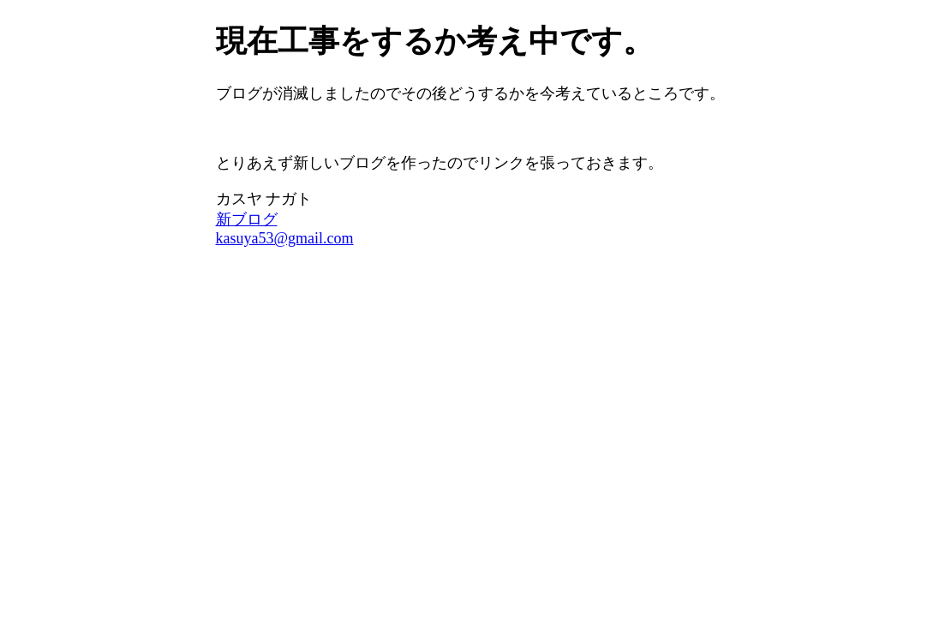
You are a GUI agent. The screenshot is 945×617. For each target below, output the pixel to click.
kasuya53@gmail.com (285, 238)
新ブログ (247, 219)
